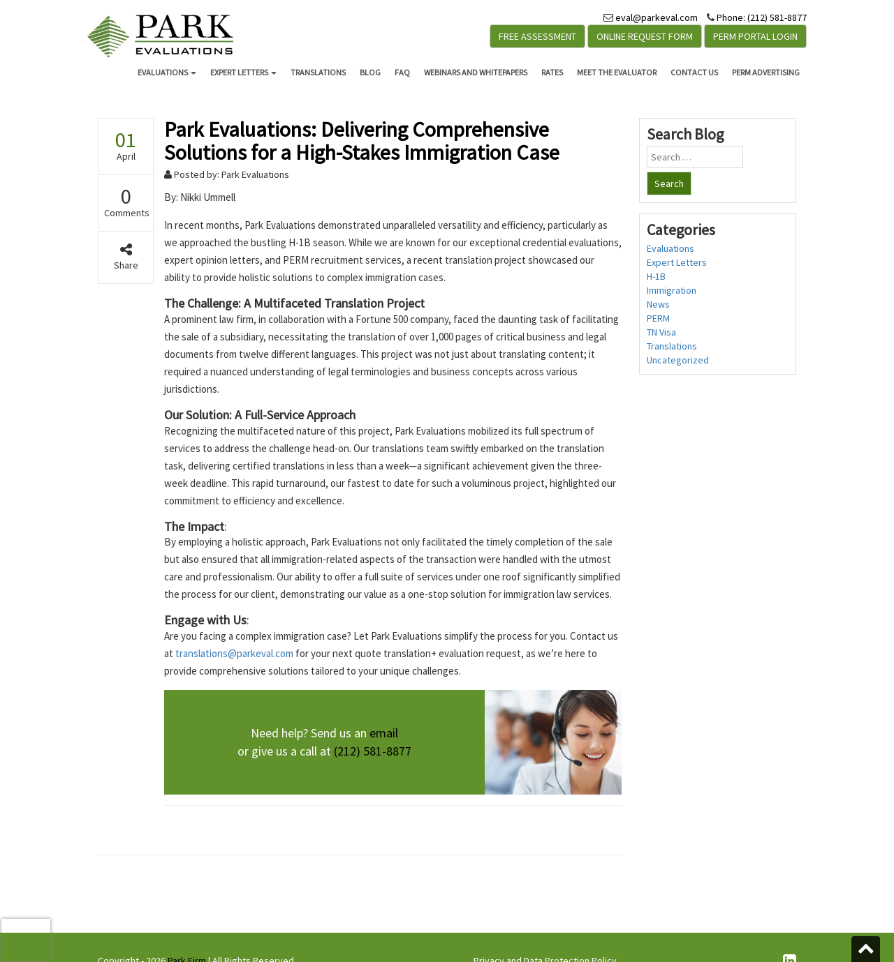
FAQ (402, 72)
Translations (318, 72)
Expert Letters (243, 72)
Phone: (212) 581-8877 (762, 17)
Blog (370, 72)
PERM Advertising (766, 72)
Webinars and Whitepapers (475, 72)
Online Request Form (644, 36)
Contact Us (694, 72)
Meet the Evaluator (617, 72)
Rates (552, 72)
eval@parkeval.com (656, 17)
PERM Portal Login (755, 36)
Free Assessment (537, 36)
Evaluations (167, 72)
